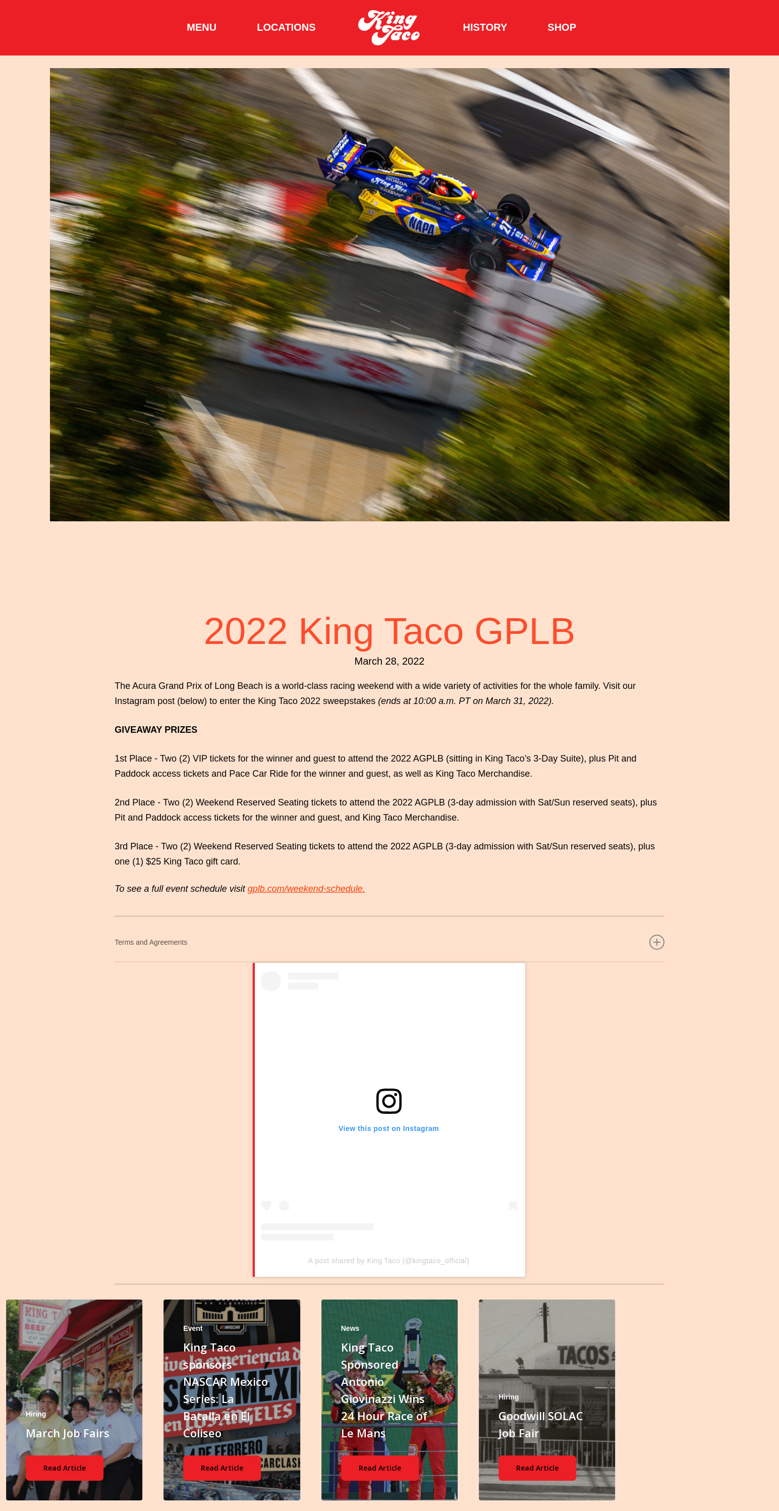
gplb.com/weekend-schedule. (306, 889)
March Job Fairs (67, 1432)
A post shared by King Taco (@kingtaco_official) (389, 1261)
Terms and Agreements (389, 942)
